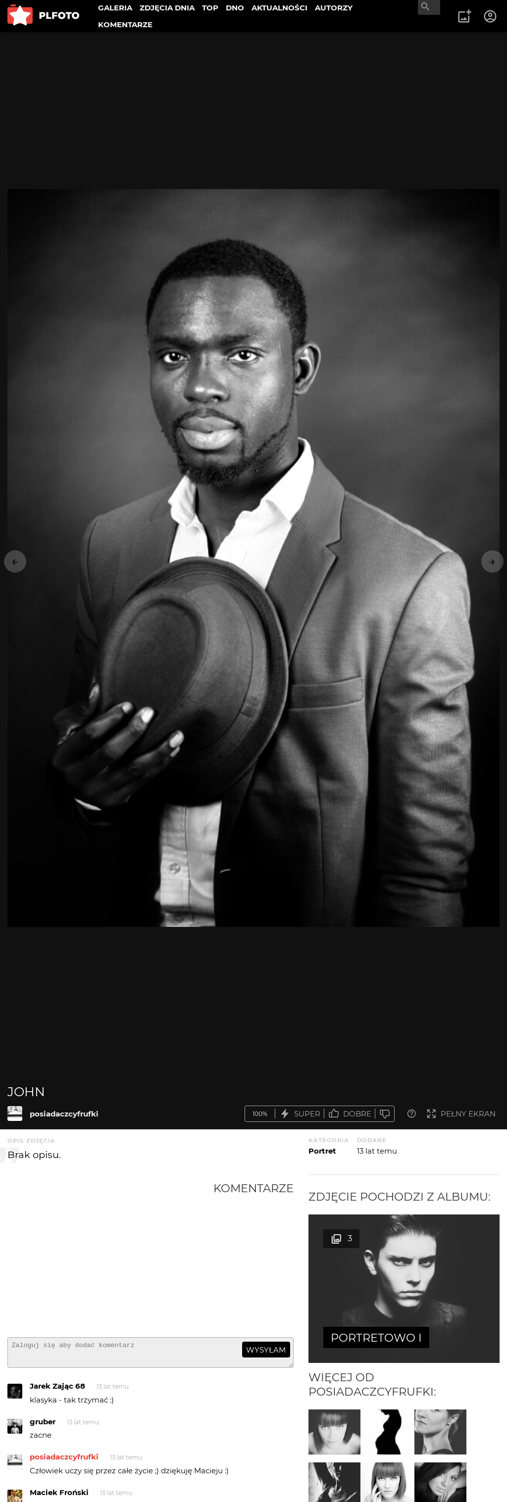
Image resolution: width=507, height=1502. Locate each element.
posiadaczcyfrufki (64, 1113)
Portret (322, 1151)
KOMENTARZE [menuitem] (125, 24)
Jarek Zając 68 (57, 1390)
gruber (42, 1426)
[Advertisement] (110, 1255)
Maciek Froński (59, 1497)
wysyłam (266, 1350)
